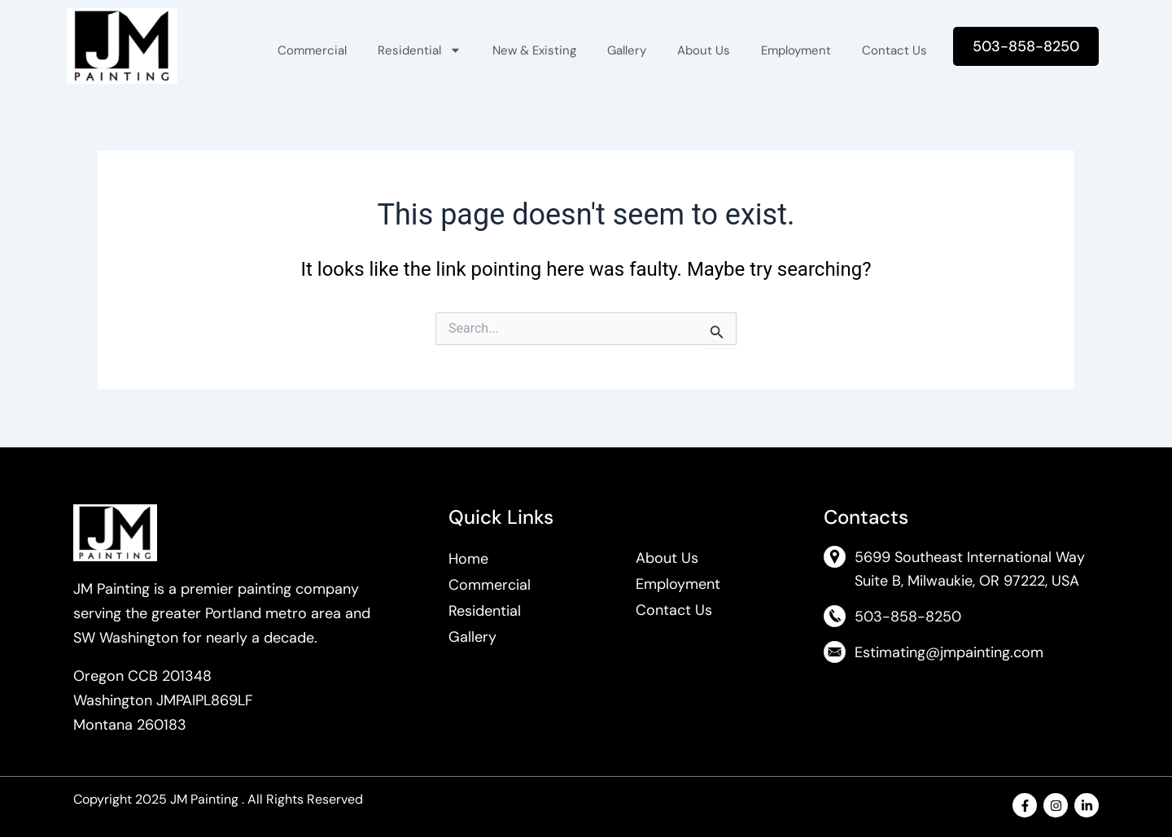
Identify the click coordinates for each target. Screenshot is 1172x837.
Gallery (626, 50)
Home (468, 559)
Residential (419, 50)
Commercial (312, 50)
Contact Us (894, 50)
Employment (796, 50)
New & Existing (534, 50)
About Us (703, 50)
